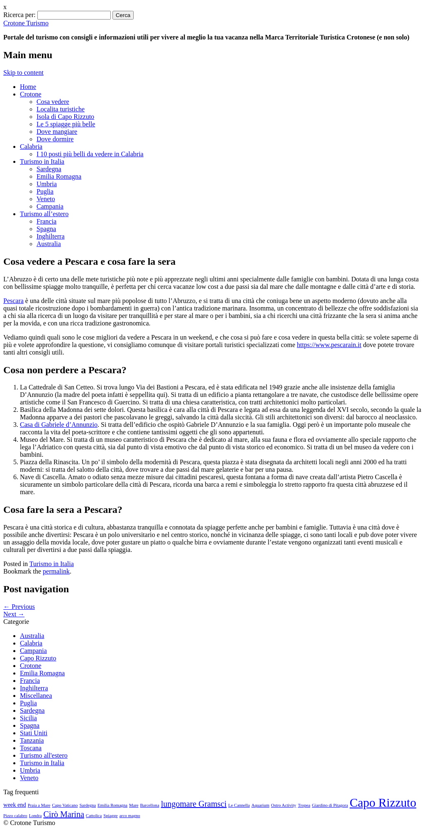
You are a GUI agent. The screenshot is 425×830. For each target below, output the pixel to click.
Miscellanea (36, 695)
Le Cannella (239, 805)
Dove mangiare (57, 131)
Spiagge (110, 815)
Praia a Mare (39, 805)
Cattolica (94, 815)
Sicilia (28, 718)
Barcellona (149, 805)
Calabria (31, 146)
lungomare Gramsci (194, 803)
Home (28, 86)
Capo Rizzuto (38, 658)
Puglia (45, 191)
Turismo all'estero (44, 755)
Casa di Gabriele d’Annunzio (59, 424)
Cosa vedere (53, 101)
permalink (56, 571)
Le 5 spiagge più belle (66, 124)
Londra (35, 815)
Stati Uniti (33, 732)
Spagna (46, 228)
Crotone (31, 94)
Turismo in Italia (42, 161)
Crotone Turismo (26, 23)
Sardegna (49, 168)
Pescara (13, 300)
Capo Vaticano (65, 805)
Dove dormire (55, 139)
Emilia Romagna (59, 176)
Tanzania (32, 740)
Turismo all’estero (44, 213)
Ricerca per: (19, 14)
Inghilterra (51, 236)
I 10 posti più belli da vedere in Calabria (90, 154)
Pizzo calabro (15, 815)
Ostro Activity (283, 805)
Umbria (47, 183)
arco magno (130, 815)
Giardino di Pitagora (330, 805)
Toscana (31, 747)
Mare (133, 805)
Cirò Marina (63, 814)
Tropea (304, 805)
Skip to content (23, 72)
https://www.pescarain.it (329, 344)
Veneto (46, 198)
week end (14, 804)
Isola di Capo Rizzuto (65, 116)
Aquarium (260, 805)
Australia (49, 243)
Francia (46, 221)
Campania (50, 206)
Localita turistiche (61, 109)
